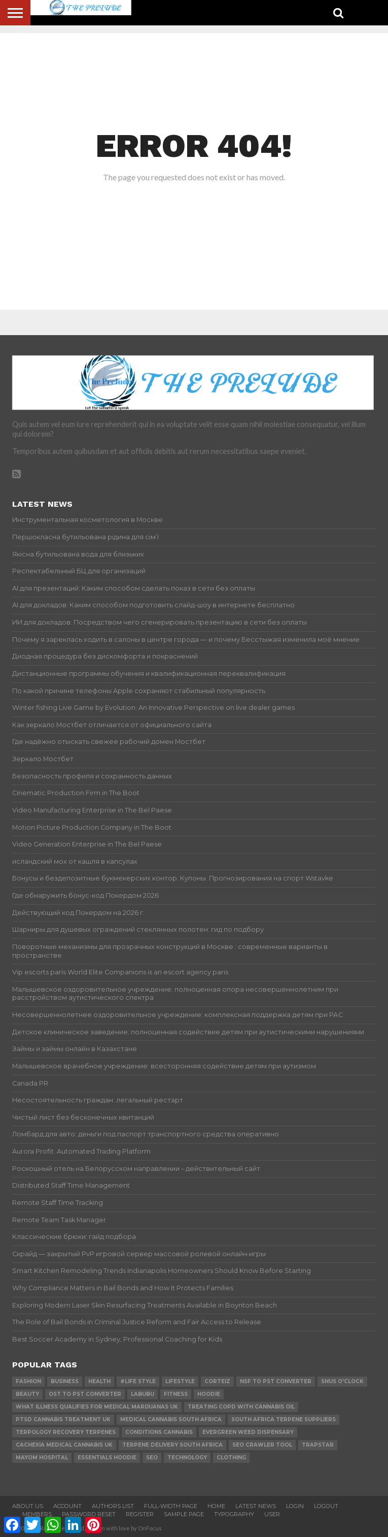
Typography (234, 1514)
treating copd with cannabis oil (241, 1406)
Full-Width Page (170, 1506)
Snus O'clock (342, 1381)
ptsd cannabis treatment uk (63, 1419)
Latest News (255, 1506)
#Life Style (138, 1381)
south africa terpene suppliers (283, 1419)
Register (140, 1514)
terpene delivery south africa (172, 1445)
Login (295, 1506)
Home (216, 1506)
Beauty (27, 1394)
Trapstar (318, 1445)
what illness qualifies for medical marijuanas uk (97, 1406)
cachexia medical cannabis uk (64, 1445)
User (272, 1514)
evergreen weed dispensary (248, 1432)
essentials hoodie (107, 1457)
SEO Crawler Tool (262, 1445)
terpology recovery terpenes (66, 1432)
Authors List (113, 1506)
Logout (326, 1506)
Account (67, 1506)
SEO (152, 1457)
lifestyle (180, 1381)
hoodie (208, 1394)
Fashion (28, 1381)
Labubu (142, 1394)
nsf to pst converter (275, 1381)
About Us (27, 1506)
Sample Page (184, 1514)
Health (99, 1381)
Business (65, 1381)
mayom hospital (42, 1457)
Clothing (231, 1457)
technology (187, 1457)
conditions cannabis (159, 1432)
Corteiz (217, 1381)
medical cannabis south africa (171, 1419)
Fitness (176, 1394)
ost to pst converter (85, 1394)
